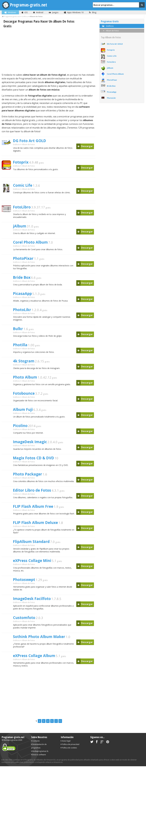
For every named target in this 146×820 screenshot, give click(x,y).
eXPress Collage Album (34, 655)
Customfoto (24, 617)
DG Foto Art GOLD (29, 140)
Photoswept (24, 579)
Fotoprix (21, 162)
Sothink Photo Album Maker (39, 636)
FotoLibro (22, 207)
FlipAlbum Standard (31, 541)
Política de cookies (69, 748)
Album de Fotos (110, 30)
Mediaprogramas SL (39, 751)
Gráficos (16, 144)
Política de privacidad (70, 744)
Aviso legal (65, 741)
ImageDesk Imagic (30, 441)
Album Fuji (23, 409)
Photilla (20, 344)
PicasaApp (22, 293)
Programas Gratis (110, 21)
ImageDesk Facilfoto (32, 598)
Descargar (85, 146)
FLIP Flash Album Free (33, 506)
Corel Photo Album (30, 242)
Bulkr (18, 328)
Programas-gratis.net (28, 5)
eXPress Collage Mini (32, 560)
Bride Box (22, 277)
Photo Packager (27, 474)
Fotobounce (24, 393)
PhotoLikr (22, 309)
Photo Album (25, 377)
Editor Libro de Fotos (32, 490)
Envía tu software (38, 754)
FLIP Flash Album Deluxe (35, 522)
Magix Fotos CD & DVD (33, 457)
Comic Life (22, 185)
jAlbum (19, 226)
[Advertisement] (48, 51)
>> (60, 721)
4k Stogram (23, 361)
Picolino (20, 425)
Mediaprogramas (11, 740)
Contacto (35, 741)
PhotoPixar (23, 258)
